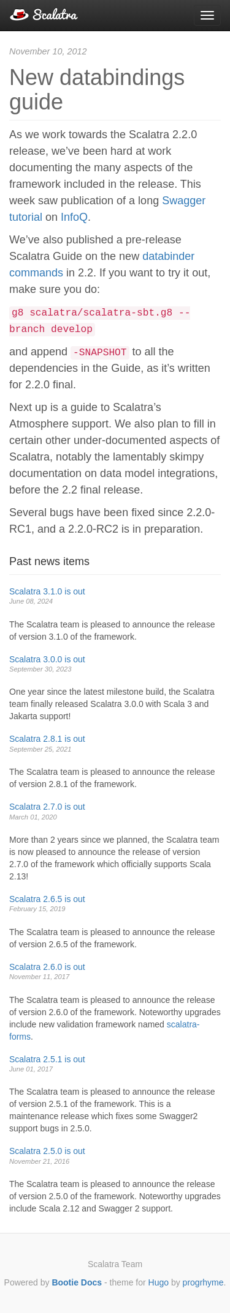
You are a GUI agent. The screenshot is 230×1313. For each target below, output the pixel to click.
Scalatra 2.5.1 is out (47, 1059)
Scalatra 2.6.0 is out (47, 967)
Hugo (158, 1282)
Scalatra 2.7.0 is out (47, 807)
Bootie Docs (77, 1282)
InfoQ (74, 217)
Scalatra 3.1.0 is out (47, 591)
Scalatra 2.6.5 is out (47, 899)
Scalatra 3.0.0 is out (47, 659)
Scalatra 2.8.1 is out (47, 739)
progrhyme (203, 1282)
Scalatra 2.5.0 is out (47, 1151)
